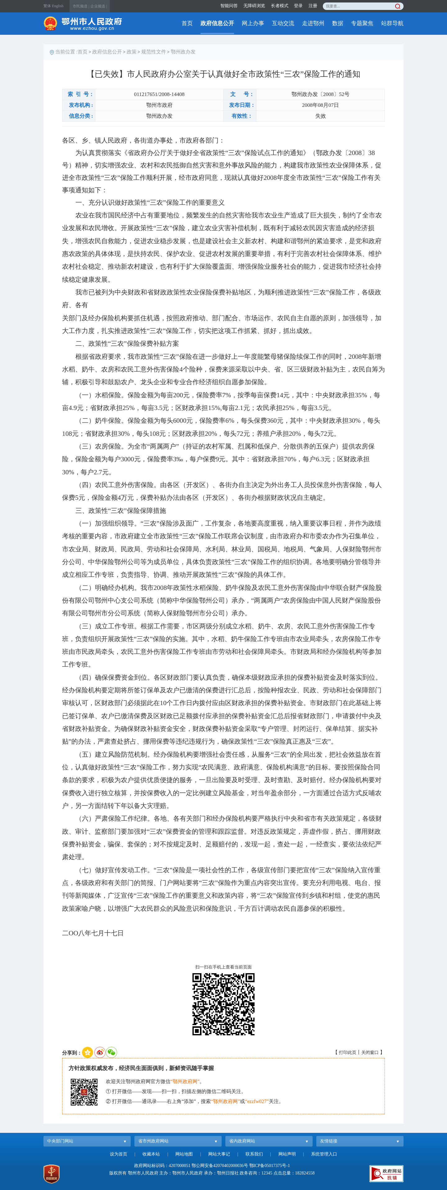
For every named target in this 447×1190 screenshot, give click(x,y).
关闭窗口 (370, 1052)
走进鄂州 (313, 23)
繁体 (47, 6)
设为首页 (118, 1154)
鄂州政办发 (183, 51)
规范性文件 (153, 51)
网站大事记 (219, 1154)
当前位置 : (66, 51)
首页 (187, 23)
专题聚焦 (362, 23)
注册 (313, 5)
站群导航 (392, 23)
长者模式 (279, 5)
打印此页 (347, 1052)
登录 (298, 5)
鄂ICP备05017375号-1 (269, 1165)
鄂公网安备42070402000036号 (220, 1165)
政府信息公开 (217, 23)
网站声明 (287, 1154)
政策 (132, 51)
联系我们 (254, 1154)
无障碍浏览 (254, 5)
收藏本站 (151, 1154)
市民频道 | (81, 6)
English (58, 6)
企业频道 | (98, 6)
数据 (337, 23)
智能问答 (229, 5)
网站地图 (184, 1154)
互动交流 (283, 23)
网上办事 (253, 23)
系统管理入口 (324, 1154)
